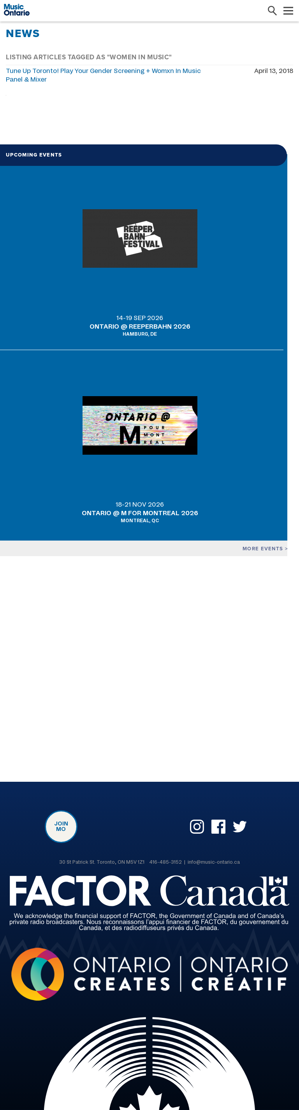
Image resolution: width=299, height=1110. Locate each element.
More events (262, 548)
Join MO (61, 826)
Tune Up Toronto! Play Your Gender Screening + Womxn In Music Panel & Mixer (103, 75)
